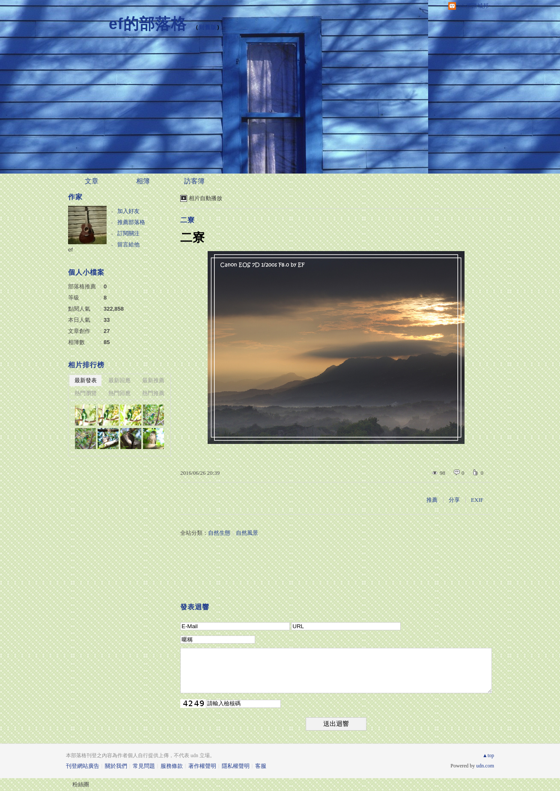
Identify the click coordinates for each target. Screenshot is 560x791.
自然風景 (247, 533)
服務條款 (172, 766)
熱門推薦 (153, 393)
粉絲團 (80, 784)
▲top (488, 755)
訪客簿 (194, 181)
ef (70, 249)
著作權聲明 (202, 766)
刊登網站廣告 (82, 766)
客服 (260, 766)
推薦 (432, 500)
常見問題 (144, 766)
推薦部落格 (131, 222)
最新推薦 (153, 380)
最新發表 (85, 380)
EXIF (477, 500)
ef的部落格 (148, 24)
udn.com (485, 766)
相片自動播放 (205, 198)
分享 (454, 500)
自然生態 (219, 533)
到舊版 (208, 27)
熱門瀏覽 (85, 393)
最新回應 (119, 380)
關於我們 (116, 766)
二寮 (187, 220)
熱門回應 (119, 393)
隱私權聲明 (236, 766)
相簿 (143, 181)
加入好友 (128, 211)
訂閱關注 (128, 233)
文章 (91, 181)
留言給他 (128, 244)
